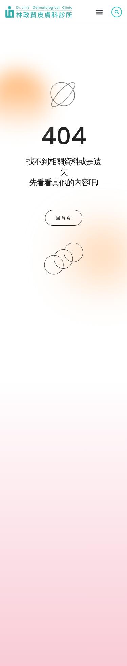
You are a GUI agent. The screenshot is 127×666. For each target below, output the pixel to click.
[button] (99, 12)
